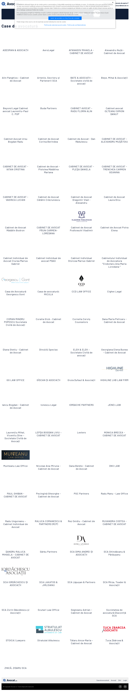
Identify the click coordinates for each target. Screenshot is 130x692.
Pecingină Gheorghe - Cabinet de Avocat (48, 500)
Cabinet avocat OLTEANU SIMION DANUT (114, 110)
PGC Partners (81, 498)
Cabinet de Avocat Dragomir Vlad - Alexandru (81, 201)
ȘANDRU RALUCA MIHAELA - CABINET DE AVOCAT (15, 559)
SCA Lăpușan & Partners (81, 588)
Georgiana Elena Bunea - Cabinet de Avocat (114, 354)
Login (125, 685)
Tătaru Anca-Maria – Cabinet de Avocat (81, 647)
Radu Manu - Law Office (114, 500)
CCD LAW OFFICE (81, 293)
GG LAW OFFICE (15, 382)
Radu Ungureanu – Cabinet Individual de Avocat (15, 529)
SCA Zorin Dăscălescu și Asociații (15, 616)
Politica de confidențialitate (77, 25)
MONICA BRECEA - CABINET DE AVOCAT (114, 439)
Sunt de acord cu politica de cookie (65, 18)
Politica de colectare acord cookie (55, 25)
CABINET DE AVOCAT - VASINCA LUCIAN (15, 200)
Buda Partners (48, 107)
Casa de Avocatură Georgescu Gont (15, 295)
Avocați (113, 685)
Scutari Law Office (48, 614)
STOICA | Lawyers (15, 645)
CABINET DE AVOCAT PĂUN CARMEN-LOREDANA (48, 232)
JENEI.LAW (114, 409)
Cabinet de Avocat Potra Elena (114, 231)
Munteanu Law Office (16, 470)
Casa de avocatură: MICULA (49, 295)
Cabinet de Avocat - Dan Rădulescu (81, 139)
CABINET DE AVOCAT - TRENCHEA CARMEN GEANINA (114, 171)
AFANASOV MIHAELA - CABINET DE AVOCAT (81, 51)
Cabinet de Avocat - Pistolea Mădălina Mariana (48, 171)
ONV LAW (114, 470)
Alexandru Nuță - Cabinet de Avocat (114, 51)
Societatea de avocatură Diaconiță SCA (114, 617)
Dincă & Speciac (48, 351)
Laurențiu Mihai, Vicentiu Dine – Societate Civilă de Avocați (16, 441)
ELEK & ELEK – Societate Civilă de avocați (81, 354)
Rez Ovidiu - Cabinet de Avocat (81, 527)
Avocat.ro (10, 685)
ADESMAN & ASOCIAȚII (15, 49)
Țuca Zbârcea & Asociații (114, 647)
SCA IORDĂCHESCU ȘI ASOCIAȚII (15, 588)
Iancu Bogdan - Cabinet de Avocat (15, 411)
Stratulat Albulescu (49, 645)
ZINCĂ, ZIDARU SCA (15, 672)
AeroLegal (48, 49)
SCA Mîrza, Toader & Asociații (114, 588)
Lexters (81, 437)
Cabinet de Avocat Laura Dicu (114, 200)
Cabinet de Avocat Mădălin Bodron (15, 231)
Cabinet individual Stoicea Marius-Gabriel (81, 262)
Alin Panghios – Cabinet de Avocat (15, 78)
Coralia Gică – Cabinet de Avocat (48, 322)
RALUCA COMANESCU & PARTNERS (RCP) (48, 527)
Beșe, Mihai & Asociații (114, 78)
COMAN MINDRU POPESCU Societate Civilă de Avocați (15, 324)
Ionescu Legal (48, 409)
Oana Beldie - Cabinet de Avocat (81, 472)
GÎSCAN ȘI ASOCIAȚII (48, 382)
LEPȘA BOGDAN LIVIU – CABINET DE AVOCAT (48, 439)
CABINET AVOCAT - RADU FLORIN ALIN (81, 109)
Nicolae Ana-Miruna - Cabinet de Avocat (48, 472)
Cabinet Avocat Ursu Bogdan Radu (15, 139)
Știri (119, 685)
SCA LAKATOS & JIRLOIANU (48, 588)
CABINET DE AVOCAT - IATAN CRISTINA (15, 170)
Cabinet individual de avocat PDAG (48, 261)
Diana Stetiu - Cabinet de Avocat (15, 353)
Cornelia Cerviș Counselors (81, 322)
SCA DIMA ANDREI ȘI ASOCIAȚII (81, 558)
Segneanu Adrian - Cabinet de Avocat (81, 616)
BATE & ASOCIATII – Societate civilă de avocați (81, 79)
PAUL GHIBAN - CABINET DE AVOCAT (15, 500)
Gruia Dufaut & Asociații (81, 383)
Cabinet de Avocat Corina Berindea (48, 139)
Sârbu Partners (48, 556)
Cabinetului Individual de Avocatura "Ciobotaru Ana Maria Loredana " (114, 264)
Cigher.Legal (114, 293)
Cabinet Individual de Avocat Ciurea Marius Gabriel (15, 262)
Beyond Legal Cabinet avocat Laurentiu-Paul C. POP (15, 110)
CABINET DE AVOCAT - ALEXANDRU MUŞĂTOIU (114, 140)
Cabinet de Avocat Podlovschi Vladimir (81, 231)
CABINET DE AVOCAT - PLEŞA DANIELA (81, 170)
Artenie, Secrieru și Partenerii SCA (48, 78)
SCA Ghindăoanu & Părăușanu (114, 558)
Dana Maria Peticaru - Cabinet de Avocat (114, 322)
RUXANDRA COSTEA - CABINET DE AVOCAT (114, 527)
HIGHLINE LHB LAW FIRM (114, 383)
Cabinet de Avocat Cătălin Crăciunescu (48, 200)
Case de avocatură (103, 685)
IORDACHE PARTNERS (81, 409)
